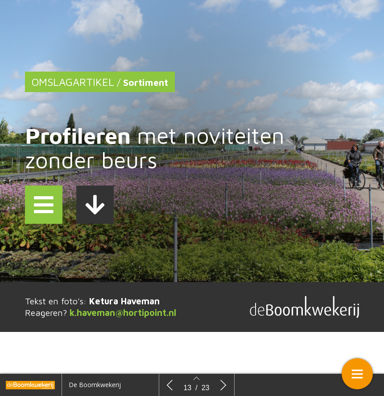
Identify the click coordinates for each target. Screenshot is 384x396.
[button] (43, 205)
